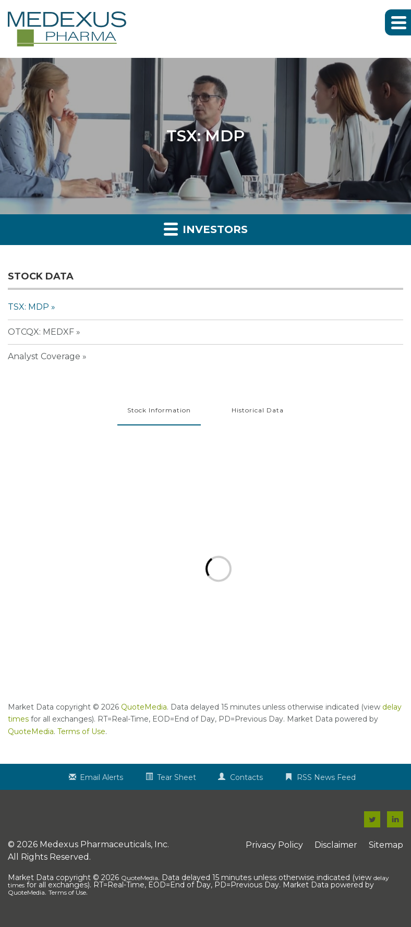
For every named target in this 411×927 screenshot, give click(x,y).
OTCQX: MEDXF (41, 332)
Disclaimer (336, 845)
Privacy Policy (274, 845)
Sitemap (386, 845)
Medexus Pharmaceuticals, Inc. (104, 844)
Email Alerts (101, 777)
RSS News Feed (326, 777)
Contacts (246, 777)
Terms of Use (81, 731)
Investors (206, 229)
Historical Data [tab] (258, 410)
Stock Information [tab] (159, 410)
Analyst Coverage (44, 356)
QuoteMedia (144, 707)
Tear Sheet (176, 777)
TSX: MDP (28, 307)
